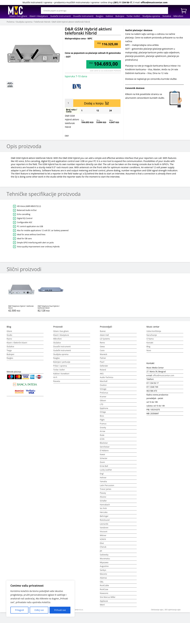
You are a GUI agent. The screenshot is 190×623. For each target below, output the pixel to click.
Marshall (103, 381)
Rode (102, 435)
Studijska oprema (151, 16)
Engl (102, 473)
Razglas (99, 16)
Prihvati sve (60, 610)
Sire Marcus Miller (107, 597)
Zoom (102, 462)
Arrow (102, 431)
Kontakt (149, 342)
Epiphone (104, 408)
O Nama (150, 338)
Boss (102, 416)
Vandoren (104, 527)
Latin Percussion (107, 485)
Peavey (103, 493)
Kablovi (109, 16)
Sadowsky (104, 554)
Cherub (103, 547)
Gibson (103, 400)
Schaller (103, 500)
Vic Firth (103, 508)
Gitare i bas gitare (18, 16)
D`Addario (104, 450)
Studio (9, 335)
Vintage (103, 389)
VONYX (103, 539)
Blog (148, 346)
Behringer (104, 516)
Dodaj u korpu (94, 103)
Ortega (103, 412)
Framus (103, 423)
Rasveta (56, 381)
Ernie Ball (104, 466)
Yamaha (103, 481)
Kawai (102, 454)
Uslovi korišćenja (153, 331)
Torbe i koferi (133, 16)
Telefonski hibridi (42, 21)
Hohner (103, 477)
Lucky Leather (106, 469)
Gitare (9, 331)
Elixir (102, 543)
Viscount (103, 531)
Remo (102, 342)
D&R (67, 135)
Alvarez (103, 497)
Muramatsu (105, 558)
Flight (102, 419)
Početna (10, 21)
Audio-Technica (106, 377)
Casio (102, 350)
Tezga (9, 350)
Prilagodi (19, 610)
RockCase (104, 589)
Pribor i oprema (60, 366)
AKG (102, 373)
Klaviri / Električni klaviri (17, 342)
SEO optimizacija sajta (173, 610)
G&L (102, 581)
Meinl (102, 604)
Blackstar (104, 443)
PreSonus (104, 392)
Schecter (103, 458)
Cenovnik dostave (134, 88)
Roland (103, 369)
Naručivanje (151, 335)
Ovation (103, 385)
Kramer (103, 396)
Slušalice (166, 16)
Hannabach (105, 504)
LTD (101, 404)
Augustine (104, 566)
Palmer (103, 358)
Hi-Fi (55, 377)
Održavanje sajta (157, 610)
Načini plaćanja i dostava (138, 30)
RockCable (104, 585)
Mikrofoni (178, 16)
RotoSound (104, 520)
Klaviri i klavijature (39, 16)
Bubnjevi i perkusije (61, 362)
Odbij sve (39, 610)
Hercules (103, 512)
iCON (102, 439)
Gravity (103, 427)
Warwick (103, 354)
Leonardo (104, 524)
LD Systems (105, 338)
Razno (9, 338)
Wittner (103, 535)
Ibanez (103, 331)
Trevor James (105, 489)
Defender (104, 366)
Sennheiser (105, 446)
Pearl (102, 362)
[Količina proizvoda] (69, 103)
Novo (148, 350)
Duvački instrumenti (83, 16)
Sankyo (103, 570)
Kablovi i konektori (61, 373)
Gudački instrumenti (60, 16)
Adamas (103, 578)
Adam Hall (104, 335)
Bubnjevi (119, 16)
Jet (101, 550)
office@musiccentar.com (154, 2)
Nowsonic (104, 593)
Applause (104, 601)
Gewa (102, 346)
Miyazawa (104, 562)
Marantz (103, 574)
